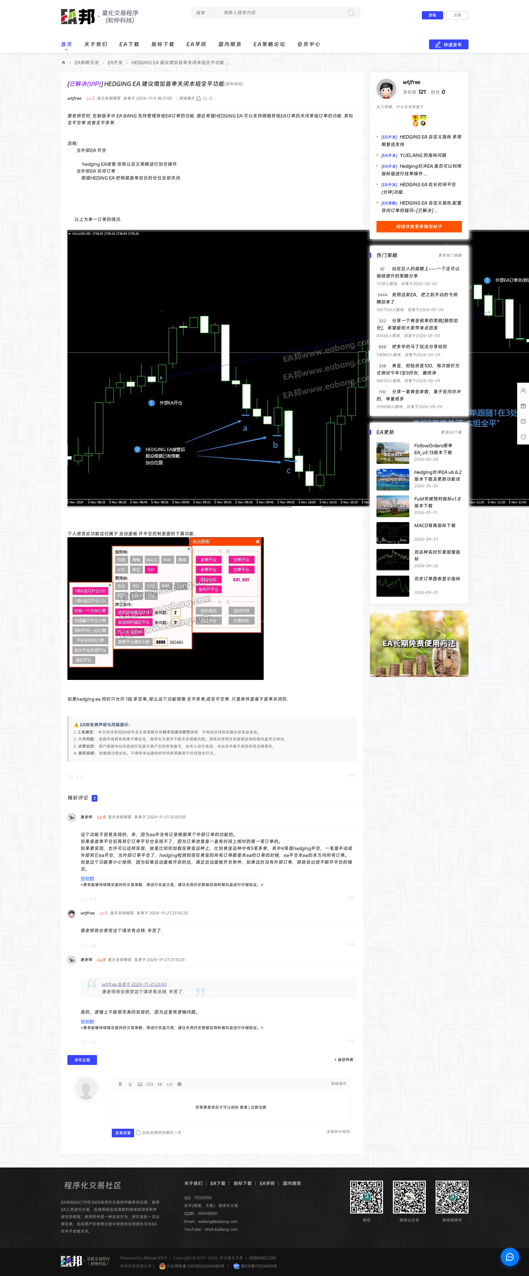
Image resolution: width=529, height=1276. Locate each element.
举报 (351, 775)
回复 (80, 777)
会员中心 (309, 44)
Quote (159, 1084)
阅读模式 (187, 98)
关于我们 (96, 44)
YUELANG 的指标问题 (423, 155)
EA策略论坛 (269, 44)
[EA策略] (389, 203)
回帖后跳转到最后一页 (158, 1132)
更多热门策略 (450, 255)
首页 (67, 44)
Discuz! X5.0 (155, 1258)
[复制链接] (234, 84)
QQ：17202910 (198, 1197)
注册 (457, 15)
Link (150, 1084)
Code (169, 1084)
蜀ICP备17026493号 (255, 1266)
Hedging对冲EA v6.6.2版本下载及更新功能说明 (438, 479)
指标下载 (163, 44)
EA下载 (129, 44)
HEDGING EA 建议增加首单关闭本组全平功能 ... (180, 62)
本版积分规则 (338, 1131)
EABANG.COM (262, 1258)
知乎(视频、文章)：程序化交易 (211, 1205)
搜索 (200, 12)
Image (140, 1084)
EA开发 (115, 62)
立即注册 (258, 1107)
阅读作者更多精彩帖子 (419, 226)
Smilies (179, 1084)
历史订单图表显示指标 (437, 578)
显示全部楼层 (109, 98)
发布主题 (82, 1060)
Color (130, 1084)
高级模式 (339, 1083)
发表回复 (123, 1133)
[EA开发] (389, 137)
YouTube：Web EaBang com (211, 1229)
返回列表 (345, 1059)
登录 (244, 1107)
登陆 (432, 15)
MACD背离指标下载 (435, 525)
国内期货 (230, 44)
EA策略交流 (87, 62)
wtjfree (411, 82)
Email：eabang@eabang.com (211, 1221)
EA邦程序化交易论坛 (63, 62)
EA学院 (196, 44)
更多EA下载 (451, 432)
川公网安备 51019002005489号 (192, 1266)
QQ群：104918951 (201, 1213)
